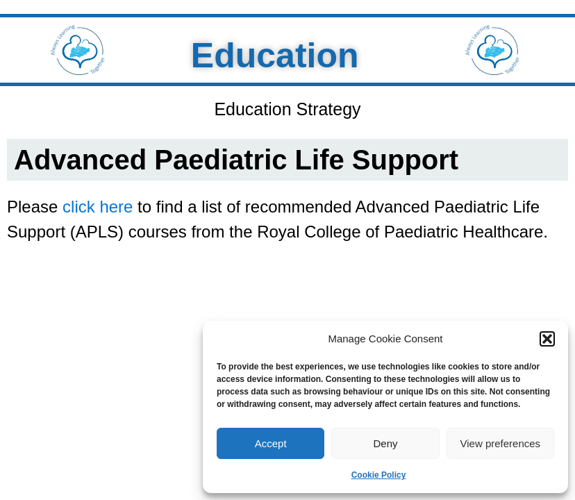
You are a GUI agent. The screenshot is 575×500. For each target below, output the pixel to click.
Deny (385, 443)
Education (268, 55)
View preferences (500, 443)
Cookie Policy (378, 475)
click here (97, 206)
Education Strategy (287, 109)
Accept (271, 443)
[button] (547, 339)
